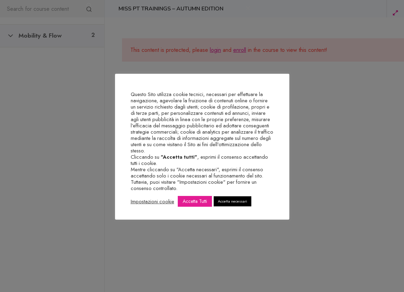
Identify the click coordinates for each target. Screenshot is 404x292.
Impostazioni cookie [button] (152, 201)
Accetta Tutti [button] (195, 201)
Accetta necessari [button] (232, 201)
